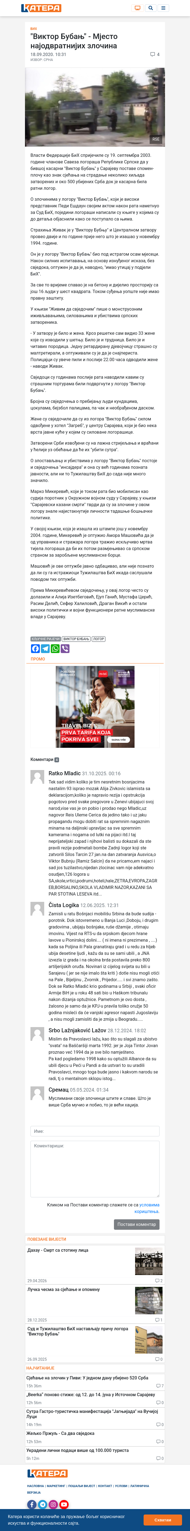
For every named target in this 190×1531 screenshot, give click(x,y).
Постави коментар (137, 1224)
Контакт (105, 1486)
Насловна (35, 1486)
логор (98, 639)
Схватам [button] (163, 1520)
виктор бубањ (76, 639)
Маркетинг (56, 1486)
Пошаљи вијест (81, 1486)
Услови (121, 1486)
